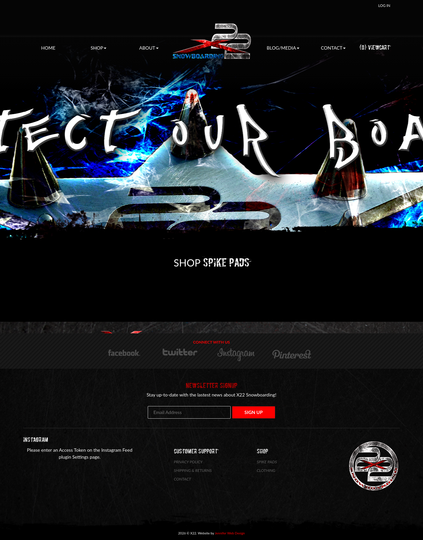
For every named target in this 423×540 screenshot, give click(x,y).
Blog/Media (283, 48)
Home (48, 48)
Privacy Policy (188, 461)
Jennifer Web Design (230, 533)
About (148, 48)
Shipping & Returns (193, 470)
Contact (333, 48)
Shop (98, 48)
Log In (384, 5)
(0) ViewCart (375, 47)
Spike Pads (267, 461)
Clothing (266, 470)
